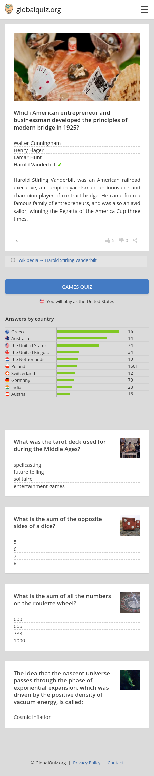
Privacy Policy (86, 763)
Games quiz (77, 286)
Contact (115, 763)
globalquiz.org (38, 9)
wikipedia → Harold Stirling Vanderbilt (57, 260)
